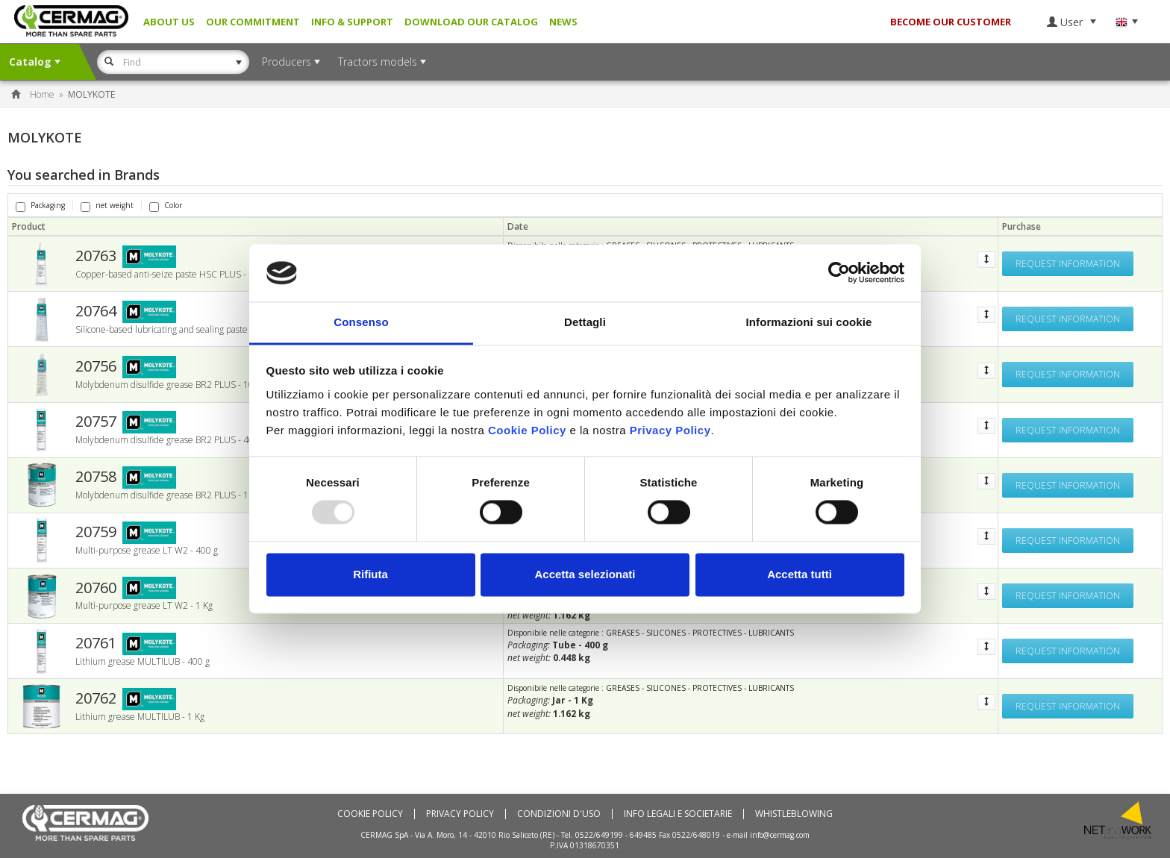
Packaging (40, 205)
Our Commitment (253, 21)
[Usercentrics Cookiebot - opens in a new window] (839, 273)
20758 (95, 476)
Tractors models (382, 61)
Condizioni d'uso (559, 814)
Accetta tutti (799, 574)
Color (165, 205)
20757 (95, 421)
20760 (95, 587)
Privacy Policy (460, 814)
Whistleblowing (794, 814)
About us (169, 21)
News (563, 21)
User (1071, 22)
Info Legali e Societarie (678, 814)
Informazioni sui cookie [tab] (809, 322)
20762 (95, 698)
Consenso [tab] (361, 322)
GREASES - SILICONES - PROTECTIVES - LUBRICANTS (700, 632)
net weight (107, 205)
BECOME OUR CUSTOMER (950, 21)
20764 (95, 311)
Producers (291, 61)
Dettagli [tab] (585, 322)
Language (1127, 22)
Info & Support (352, 21)
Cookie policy (370, 814)
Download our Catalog (471, 21)
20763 (95, 255)
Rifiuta (370, 574)
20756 (95, 366)
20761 (95, 643)
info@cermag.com (780, 835)
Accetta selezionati (584, 574)
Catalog (34, 61)
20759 (95, 531)
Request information (1068, 263)
